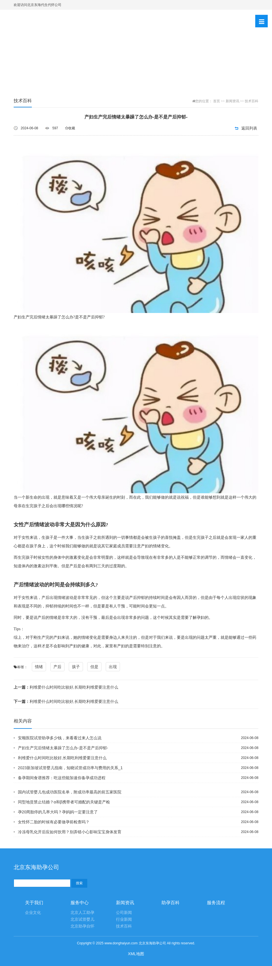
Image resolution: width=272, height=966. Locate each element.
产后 (57, 666)
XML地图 (136, 953)
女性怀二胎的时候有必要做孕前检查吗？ (54, 822)
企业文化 (33, 912)
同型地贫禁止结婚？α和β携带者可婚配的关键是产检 (64, 802)
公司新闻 (124, 912)
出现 (113, 666)
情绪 (39, 666)
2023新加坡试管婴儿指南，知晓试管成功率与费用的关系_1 (70, 768)
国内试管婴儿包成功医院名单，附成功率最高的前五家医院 (69, 792)
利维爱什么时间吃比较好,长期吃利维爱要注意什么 (66, 687)
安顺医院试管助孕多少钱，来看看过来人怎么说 (59, 738)
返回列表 (249, 128)
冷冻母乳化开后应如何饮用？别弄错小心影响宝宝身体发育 (69, 832)
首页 (216, 101)
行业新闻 (124, 919)
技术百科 (251, 101)
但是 (94, 666)
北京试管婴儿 (82, 919)
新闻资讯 (232, 101)
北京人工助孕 (82, 912)
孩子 (76, 666)
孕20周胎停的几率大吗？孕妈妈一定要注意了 (58, 812)
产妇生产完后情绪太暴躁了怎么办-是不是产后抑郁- (63, 748)
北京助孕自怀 (82, 926)
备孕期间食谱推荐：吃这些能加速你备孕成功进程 (61, 777)
